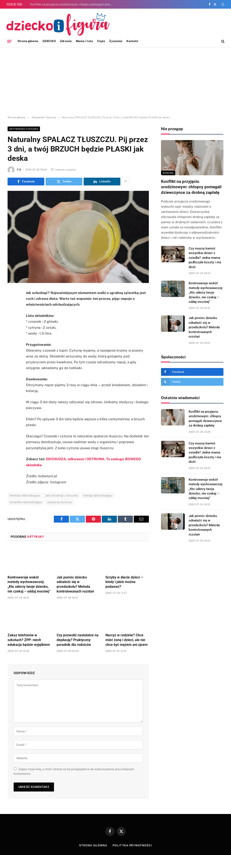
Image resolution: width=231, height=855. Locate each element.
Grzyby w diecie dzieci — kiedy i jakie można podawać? (124, 582)
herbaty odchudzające (25, 495)
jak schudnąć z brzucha (62, 495)
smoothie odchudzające (26, 502)
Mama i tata (84, 41)
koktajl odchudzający (97, 495)
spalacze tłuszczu (59, 502)
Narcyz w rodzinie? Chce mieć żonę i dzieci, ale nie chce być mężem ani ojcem (126, 640)
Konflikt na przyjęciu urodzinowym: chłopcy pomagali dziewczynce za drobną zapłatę (73, 4)
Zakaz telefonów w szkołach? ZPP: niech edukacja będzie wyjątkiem (29, 640)
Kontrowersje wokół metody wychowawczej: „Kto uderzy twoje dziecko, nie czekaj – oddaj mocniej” (29, 584)
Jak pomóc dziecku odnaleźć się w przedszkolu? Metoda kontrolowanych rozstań (75, 584)
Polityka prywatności (132, 845)
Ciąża (101, 41)
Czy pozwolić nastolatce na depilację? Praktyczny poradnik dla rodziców (78, 640)
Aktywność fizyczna (23, 129)
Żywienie (115, 41)
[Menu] (9, 41)
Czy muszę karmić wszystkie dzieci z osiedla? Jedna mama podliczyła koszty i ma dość (205, 258)
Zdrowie (66, 41)
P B (19, 169)
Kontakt (132, 41)
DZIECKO (49, 41)
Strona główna (28, 41)
